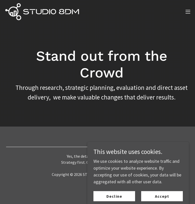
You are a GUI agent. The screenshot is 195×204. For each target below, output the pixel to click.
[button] (188, 12)
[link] (42, 11)
